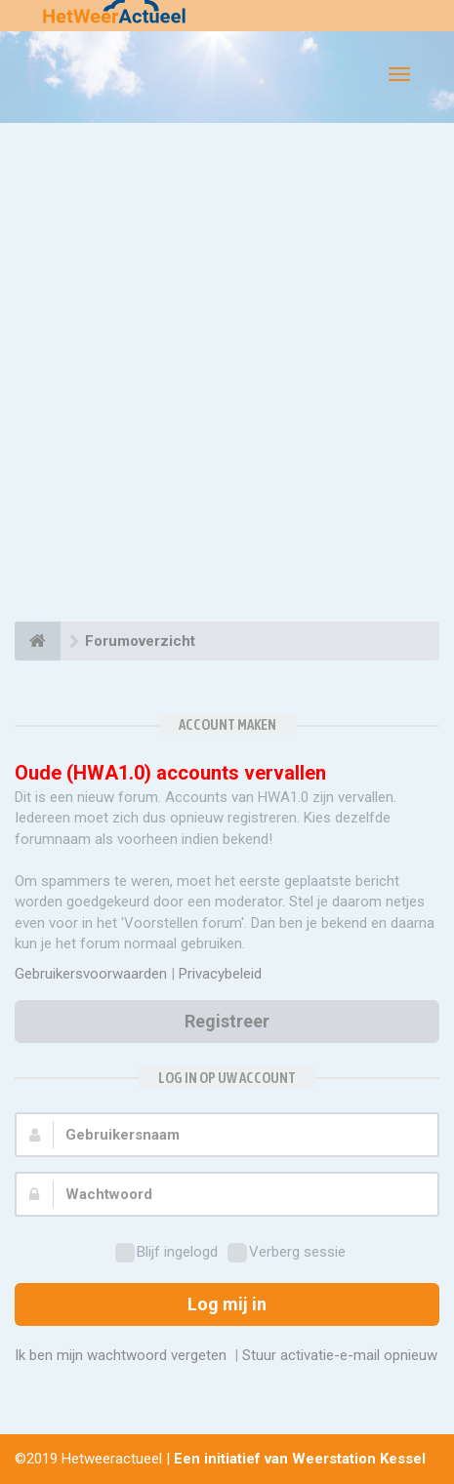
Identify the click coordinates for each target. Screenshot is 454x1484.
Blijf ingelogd (166, 1253)
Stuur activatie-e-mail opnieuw (339, 1355)
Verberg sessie (286, 1253)
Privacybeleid (220, 974)
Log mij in (227, 1304)
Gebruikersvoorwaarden (91, 974)
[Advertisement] (227, 375)
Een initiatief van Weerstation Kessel (300, 1458)
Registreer (227, 1021)
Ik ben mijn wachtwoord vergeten (121, 1355)
